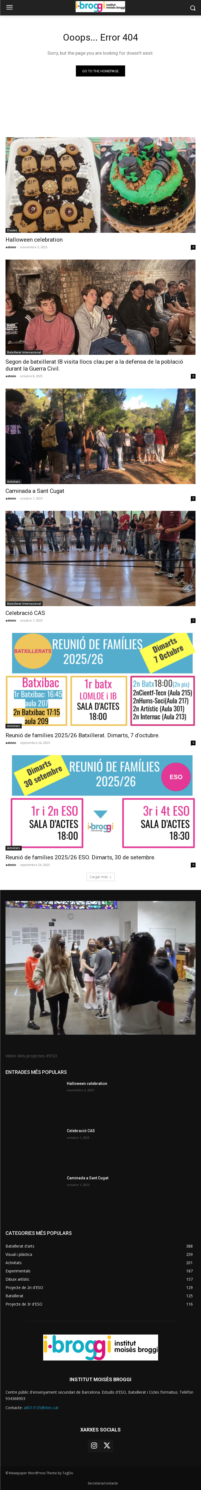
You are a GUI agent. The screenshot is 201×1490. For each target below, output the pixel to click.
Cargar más (101, 877)
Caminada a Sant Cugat (34, 491)
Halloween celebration (34, 239)
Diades (12, 230)
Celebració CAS (25, 613)
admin (10, 247)
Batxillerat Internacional (24, 352)
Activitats (13, 482)
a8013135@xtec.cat (41, 1407)
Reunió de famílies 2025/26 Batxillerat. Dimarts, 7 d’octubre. (82, 735)
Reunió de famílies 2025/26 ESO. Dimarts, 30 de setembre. (80, 857)
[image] (100, 968)
